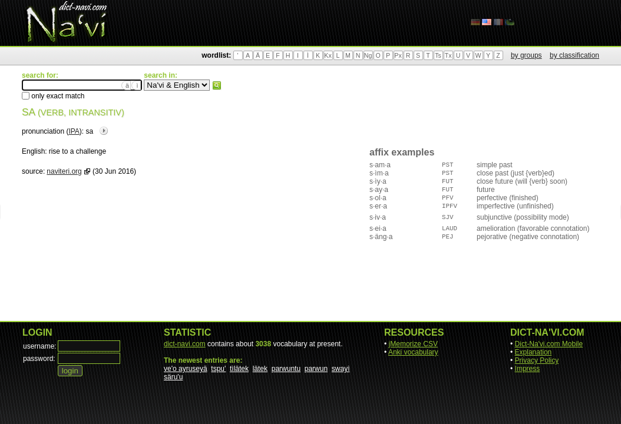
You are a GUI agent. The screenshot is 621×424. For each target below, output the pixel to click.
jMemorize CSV (413, 344)
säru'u (173, 377)
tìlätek (239, 369)
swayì (341, 369)
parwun (316, 369)
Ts (438, 55)
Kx (327, 55)
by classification (574, 55)
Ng (368, 55)
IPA (73, 131)
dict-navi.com (185, 344)
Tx (448, 55)
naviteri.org (64, 171)
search (217, 85)
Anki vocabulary (413, 352)
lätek (260, 369)
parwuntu (286, 369)
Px (397, 55)
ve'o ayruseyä (185, 369)
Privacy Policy (537, 360)
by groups (526, 55)
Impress (527, 369)
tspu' (218, 369)
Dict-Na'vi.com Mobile (549, 344)
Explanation (533, 352)
